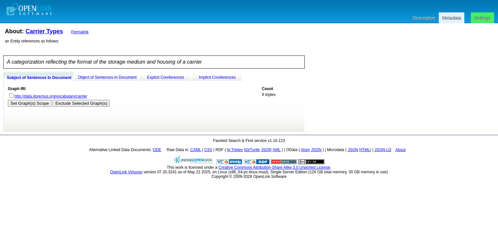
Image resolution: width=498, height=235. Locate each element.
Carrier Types (44, 31)
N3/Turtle (252, 150)
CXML (195, 150)
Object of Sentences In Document (107, 77)
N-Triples (235, 150)
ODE (157, 150)
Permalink (80, 32)
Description (424, 18)
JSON (266, 150)
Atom (305, 150)
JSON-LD (382, 150)
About (400, 150)
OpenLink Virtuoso (126, 172)
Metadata (451, 18)
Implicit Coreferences (217, 77)
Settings (482, 18)
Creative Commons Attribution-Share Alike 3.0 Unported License (274, 167)
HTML (364, 150)
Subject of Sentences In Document (39, 77)
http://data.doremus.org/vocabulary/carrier (50, 96)
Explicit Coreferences (165, 77)
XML (277, 150)
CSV (208, 150)
